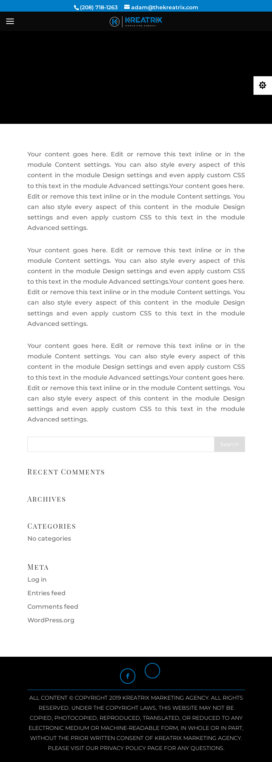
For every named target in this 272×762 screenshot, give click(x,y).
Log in (37, 579)
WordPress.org (50, 620)
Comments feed (52, 606)
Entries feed (46, 593)
